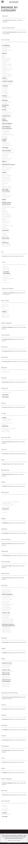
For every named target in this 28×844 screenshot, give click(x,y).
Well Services (5, 242)
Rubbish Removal (6, 204)
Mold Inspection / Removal (8, 164)
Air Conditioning (6, 45)
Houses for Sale (6, 612)
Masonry (4, 161)
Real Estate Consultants (8, 624)
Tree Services (5, 230)
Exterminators (5, 105)
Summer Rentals (6, 681)
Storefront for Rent (6, 679)
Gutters (4, 119)
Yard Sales (4, 816)
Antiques (4, 417)
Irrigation (4, 140)
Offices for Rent (6, 673)
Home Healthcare (6, 126)
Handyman (4, 120)
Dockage (4, 311)
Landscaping (5, 147)
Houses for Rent (6, 669)
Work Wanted (5, 397)
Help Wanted (5, 394)
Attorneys (4, 53)
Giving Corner (5, 508)
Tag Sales (4, 812)
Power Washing (6, 191)
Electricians (5, 100)
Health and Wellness (7, 123)
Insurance (4, 139)
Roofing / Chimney (6, 202)
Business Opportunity (7, 594)
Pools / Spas (5, 189)
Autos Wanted (6, 273)
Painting (4, 172)
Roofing (4, 199)
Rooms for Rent (6, 674)
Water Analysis (5, 238)
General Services (6, 116)
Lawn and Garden (6, 150)
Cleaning (4, 78)
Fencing (4, 106)
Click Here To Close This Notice (14, 840)
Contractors (5, 85)
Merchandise (5, 426)
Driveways (4, 95)
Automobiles (6, 271)
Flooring (4, 109)
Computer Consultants (7, 81)
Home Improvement (7, 128)
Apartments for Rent (7, 663)
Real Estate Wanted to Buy (8, 625)
